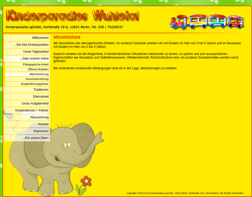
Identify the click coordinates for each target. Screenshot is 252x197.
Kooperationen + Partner (32, 110)
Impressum (41, 131)
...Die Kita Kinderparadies (31, 45)
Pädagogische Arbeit (36, 64)
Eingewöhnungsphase (35, 83)
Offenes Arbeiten (38, 69)
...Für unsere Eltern (35, 138)
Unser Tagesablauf (36, 51)
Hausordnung (39, 117)
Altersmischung (39, 74)
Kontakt (43, 124)
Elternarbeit (41, 96)
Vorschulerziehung (37, 78)
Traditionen (41, 89)
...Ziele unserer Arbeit (34, 58)
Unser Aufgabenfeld (35, 103)
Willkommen (40, 38)
